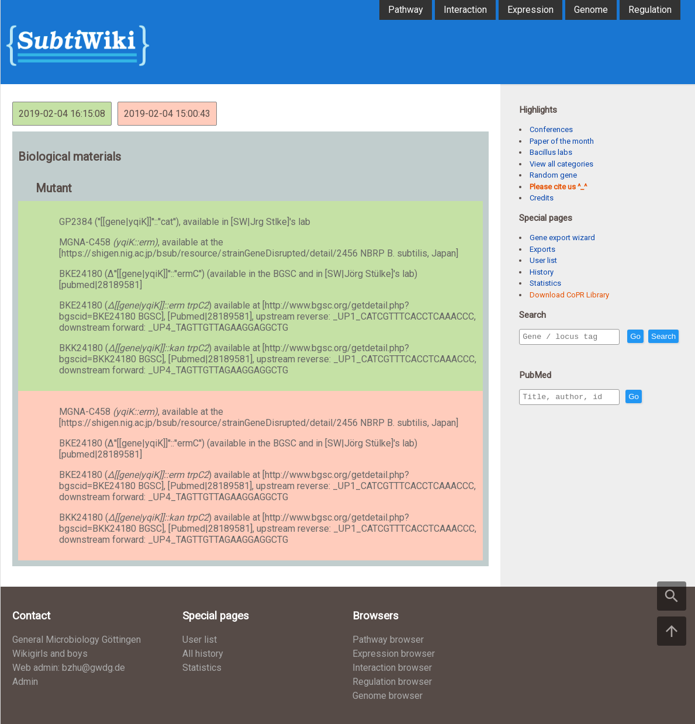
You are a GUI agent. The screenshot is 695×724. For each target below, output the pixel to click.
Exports (542, 249)
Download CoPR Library (569, 294)
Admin (25, 681)
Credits (542, 197)
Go (660, 336)
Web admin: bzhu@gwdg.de (68, 667)
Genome (591, 9)
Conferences (551, 129)
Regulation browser (392, 681)
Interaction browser (392, 667)
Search (537, 353)
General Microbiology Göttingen (76, 639)
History (542, 272)
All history (202, 653)
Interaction (465, 9)
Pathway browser (388, 639)
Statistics (545, 283)
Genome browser (387, 695)
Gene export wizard (562, 237)
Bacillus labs (551, 152)
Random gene (553, 175)
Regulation (650, 9)
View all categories (561, 164)
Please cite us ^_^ (558, 186)
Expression (530, 9)
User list (543, 260)
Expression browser (393, 653)
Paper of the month (562, 141)
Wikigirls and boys (50, 653)
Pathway (405, 9)
